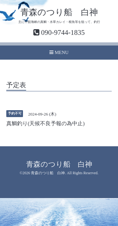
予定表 (16, 85)
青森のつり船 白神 (59, 12)
